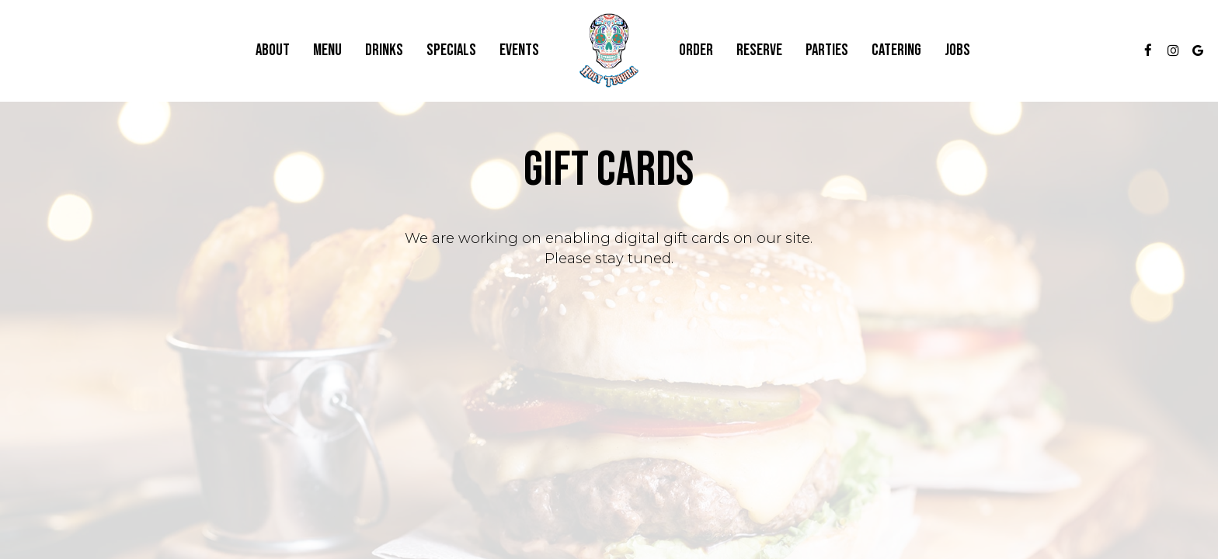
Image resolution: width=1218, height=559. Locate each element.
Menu (327, 50)
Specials (451, 50)
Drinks (384, 50)
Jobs (957, 50)
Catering (896, 50)
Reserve (759, 50)
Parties (827, 50)
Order (696, 50)
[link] (609, 50)
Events (519, 50)
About (273, 50)
